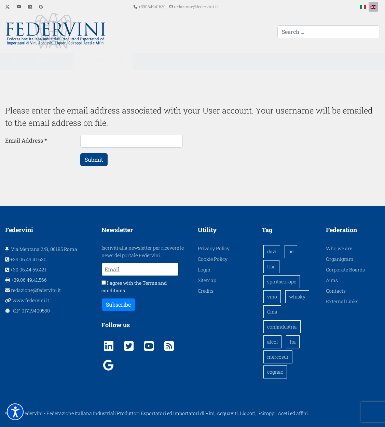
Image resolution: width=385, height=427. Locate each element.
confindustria (282, 326)
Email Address (26, 140)
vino (272, 296)
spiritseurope (281, 281)
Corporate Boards (345, 269)
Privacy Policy (214, 248)
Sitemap (207, 280)
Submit (94, 159)
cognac (275, 372)
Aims (332, 280)
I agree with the (134, 287)
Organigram (340, 259)
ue (290, 251)
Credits (206, 291)
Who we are (339, 248)
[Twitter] (7, 6)
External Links (342, 301)
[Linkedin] (30, 6)
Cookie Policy (213, 259)
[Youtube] (19, 6)
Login (204, 269)
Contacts (336, 291)
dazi (271, 251)
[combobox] (328, 31)
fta (293, 341)
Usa (271, 266)
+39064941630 (152, 6)
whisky (297, 296)
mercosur (278, 356)
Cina (272, 311)
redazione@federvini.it (196, 6)
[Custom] (41, 6)
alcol (272, 341)
